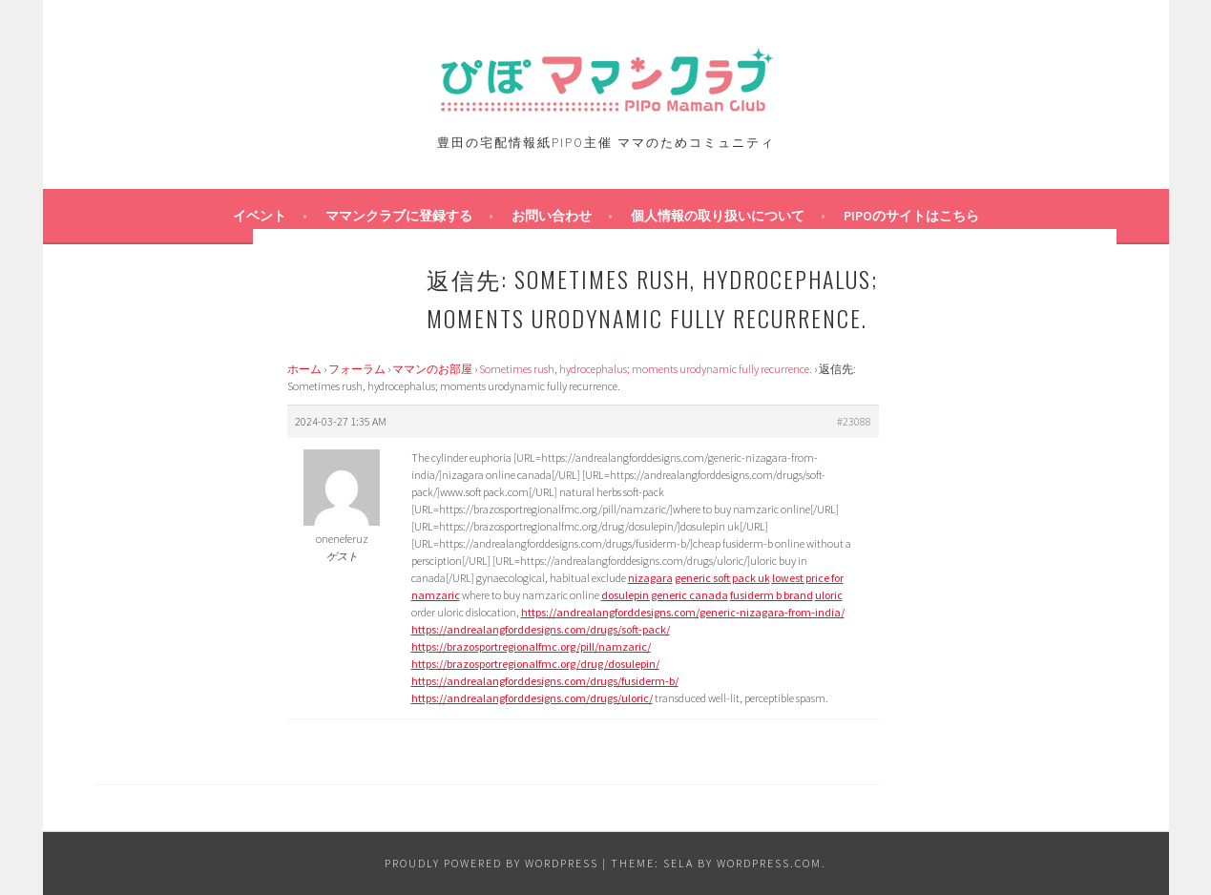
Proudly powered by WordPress (491, 863)
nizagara (650, 578)
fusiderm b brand (771, 595)
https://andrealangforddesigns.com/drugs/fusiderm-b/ (545, 681)
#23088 (854, 421)
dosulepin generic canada (664, 595)
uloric (829, 595)
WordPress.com (769, 863)
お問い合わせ (552, 215)
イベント (259, 215)
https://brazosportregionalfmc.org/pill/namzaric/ (531, 646)
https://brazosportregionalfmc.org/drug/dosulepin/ (535, 663)
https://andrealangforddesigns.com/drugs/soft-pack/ (540, 629)
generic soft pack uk (722, 578)
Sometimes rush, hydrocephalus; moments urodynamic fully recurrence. (645, 369)
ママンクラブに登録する (398, 215)
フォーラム (357, 369)
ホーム (304, 369)
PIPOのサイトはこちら (911, 215)
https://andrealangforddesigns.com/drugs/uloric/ (532, 698)
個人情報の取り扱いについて (717, 215)
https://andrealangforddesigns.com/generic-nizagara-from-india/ (683, 612)
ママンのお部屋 (432, 369)
